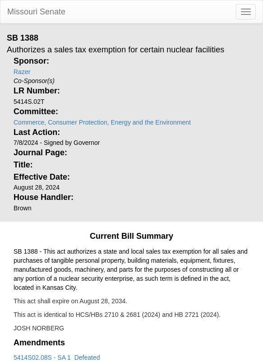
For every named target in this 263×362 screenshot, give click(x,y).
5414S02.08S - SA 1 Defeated (57, 357)
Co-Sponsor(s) (34, 80)
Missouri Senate (36, 11)
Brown (23, 208)
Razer (22, 71)
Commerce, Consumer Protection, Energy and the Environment (102, 122)
